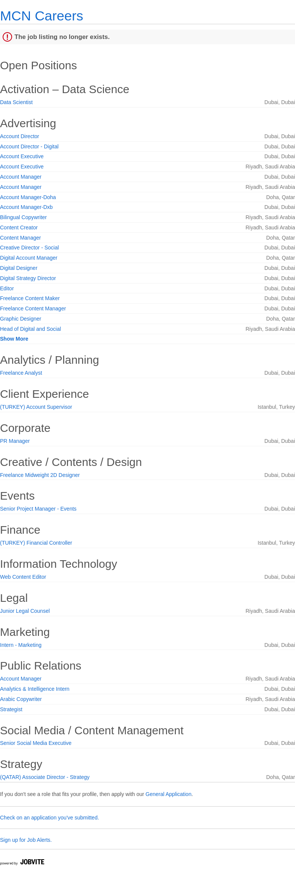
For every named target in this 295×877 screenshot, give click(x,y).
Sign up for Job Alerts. (26, 840)
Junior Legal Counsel (25, 611)
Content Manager (20, 238)
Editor (7, 288)
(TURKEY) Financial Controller (36, 543)
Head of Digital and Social (30, 329)
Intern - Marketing (21, 645)
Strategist (11, 709)
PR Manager (15, 441)
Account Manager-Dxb (26, 207)
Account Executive (21, 156)
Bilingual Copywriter (23, 217)
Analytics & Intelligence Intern (35, 689)
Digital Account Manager (28, 258)
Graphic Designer (20, 319)
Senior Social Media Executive (35, 743)
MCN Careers (41, 15)
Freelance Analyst (21, 373)
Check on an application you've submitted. (49, 818)
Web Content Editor (23, 577)
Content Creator (19, 227)
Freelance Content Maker (30, 298)
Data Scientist (16, 102)
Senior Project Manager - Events (38, 509)
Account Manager (21, 177)
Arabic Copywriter (21, 699)
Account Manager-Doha (28, 197)
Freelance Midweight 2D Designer (40, 475)
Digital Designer (18, 268)
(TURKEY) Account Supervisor (36, 407)
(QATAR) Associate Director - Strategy (45, 777)
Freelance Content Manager (33, 308)
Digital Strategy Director (28, 278)
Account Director (19, 136)
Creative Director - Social (29, 248)
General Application (168, 794)
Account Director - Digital (29, 146)
